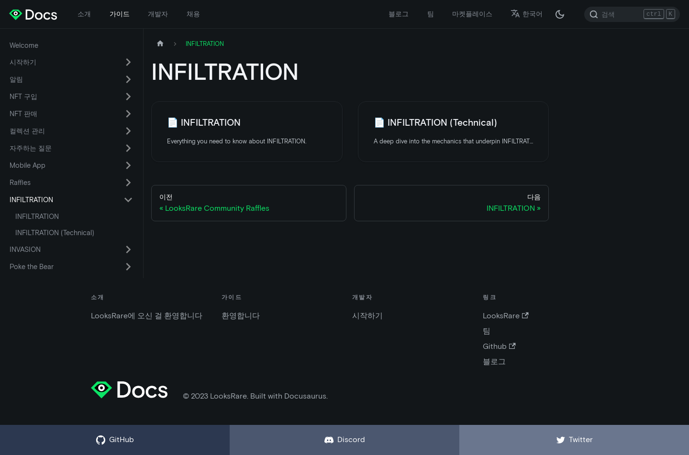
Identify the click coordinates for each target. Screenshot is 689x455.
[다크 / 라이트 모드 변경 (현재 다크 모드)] (559, 14)
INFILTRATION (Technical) (54, 232)
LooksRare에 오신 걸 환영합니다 (146, 315)
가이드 (120, 14)
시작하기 (23, 62)
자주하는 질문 (31, 148)
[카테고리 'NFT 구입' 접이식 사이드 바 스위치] (128, 96)
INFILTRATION (31, 199)
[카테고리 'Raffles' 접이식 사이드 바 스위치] (128, 182)
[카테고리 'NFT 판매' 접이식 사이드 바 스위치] (128, 113)
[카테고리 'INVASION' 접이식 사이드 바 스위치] (128, 249)
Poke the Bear (32, 266)
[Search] (632, 14)
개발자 (158, 14)
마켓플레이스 (472, 14)
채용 (193, 14)
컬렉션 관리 (27, 131)
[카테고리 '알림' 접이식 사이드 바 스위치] (128, 79)
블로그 (399, 14)
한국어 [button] (527, 14)
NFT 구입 (23, 96)
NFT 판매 (23, 113)
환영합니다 (241, 315)
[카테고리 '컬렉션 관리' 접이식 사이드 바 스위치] (128, 131)
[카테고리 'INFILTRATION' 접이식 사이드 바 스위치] (128, 199)
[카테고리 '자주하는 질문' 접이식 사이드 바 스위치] (128, 148)
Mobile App (27, 165)
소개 (84, 14)
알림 (16, 79)
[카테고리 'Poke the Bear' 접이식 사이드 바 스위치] (128, 266)
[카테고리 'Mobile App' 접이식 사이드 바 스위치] (128, 165)
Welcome (24, 45)
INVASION (25, 249)
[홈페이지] (160, 43)
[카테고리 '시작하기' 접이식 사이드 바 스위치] (128, 62)
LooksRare (505, 315)
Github (499, 346)
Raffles (20, 182)
